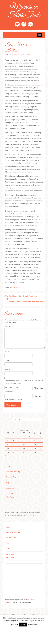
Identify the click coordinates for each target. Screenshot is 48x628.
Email (7, 360)
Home (8, 466)
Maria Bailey (26, 55)
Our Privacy (10, 493)
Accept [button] (23, 624)
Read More (32, 624)
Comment (8, 326)
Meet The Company (13, 472)
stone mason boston (34, 85)
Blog (7, 483)
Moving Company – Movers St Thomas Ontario (25, 302)
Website (7, 369)
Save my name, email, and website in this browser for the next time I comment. (23, 382)
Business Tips (15, 287)
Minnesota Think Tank (24, 11)
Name (7, 352)
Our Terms (10, 497)
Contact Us (10, 488)
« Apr (7, 456)
